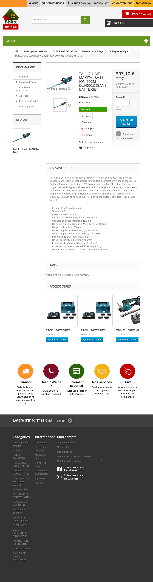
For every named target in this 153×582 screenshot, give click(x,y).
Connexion (144, 3)
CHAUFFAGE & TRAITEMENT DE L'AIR (21, 481)
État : (82, 102)
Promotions (41, 442)
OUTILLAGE (19, 525)
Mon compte (67, 437)
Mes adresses (64, 451)
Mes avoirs (63, 447)
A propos (23, 95)
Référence (84, 97)
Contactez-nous (122, 3)
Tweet (85, 116)
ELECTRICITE (20, 489)
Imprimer (89, 147)
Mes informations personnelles (74, 456)
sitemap (39, 483)
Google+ (87, 128)
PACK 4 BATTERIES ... (59, 330)
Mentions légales (27, 82)
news (34, 3)
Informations (25, 67)
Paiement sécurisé (28, 101)
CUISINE (17, 450)
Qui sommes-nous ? (53, 3)
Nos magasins (26, 106)
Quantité (120, 97)
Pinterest (87, 135)
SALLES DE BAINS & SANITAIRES (20, 556)
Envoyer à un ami (94, 142)
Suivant (69, 105)
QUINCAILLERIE (22, 548)
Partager (86, 122)
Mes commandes (66, 442)
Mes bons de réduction (69, 461)
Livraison (24, 76)
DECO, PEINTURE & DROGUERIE (20, 533)
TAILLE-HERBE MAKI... (130, 330)
